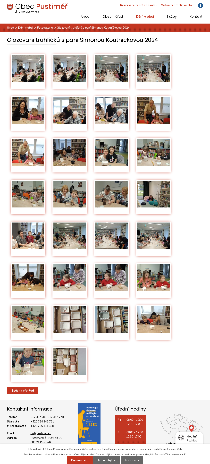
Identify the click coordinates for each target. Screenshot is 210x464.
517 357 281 (39, 417)
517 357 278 (56, 417)
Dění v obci (145, 17)
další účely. (176, 449)
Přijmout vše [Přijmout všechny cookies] (79, 460)
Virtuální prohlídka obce (177, 5)
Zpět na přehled (22, 391)
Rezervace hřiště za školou (138, 5)
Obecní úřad (112, 17)
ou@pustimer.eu (41, 433)
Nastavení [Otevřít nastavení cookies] (132, 460)
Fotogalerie (45, 28)
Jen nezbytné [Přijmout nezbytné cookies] (107, 460)
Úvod (85, 17)
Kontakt (196, 17)
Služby (172, 17)
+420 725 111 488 (42, 426)
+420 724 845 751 (42, 421)
